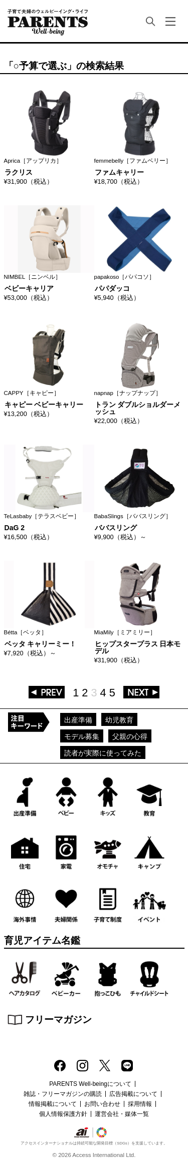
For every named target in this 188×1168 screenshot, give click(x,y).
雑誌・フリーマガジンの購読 (63, 1093)
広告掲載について (133, 1093)
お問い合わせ (102, 1103)
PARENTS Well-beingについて (90, 1083)
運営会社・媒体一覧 (122, 1113)
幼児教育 (119, 720)
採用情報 (140, 1103)
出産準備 (78, 720)
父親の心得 (129, 736)
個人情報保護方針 (63, 1113)
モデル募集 (81, 736)
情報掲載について (53, 1103)
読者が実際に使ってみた (102, 753)
